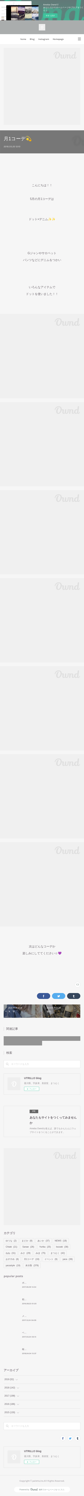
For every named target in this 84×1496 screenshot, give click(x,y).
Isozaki (62, 1247)
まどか (27, 1240)
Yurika (45, 1247)
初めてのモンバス (31, 1299)
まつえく (58, 1253)
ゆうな (11, 1240)
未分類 (32, 1265)
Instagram (43, 39)
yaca (67, 1259)
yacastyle (13, 1265)
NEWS (61, 1240)
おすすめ (12, 1259)
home (23, 39)
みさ (25, 1253)
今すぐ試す (50, 16)
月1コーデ (31, 1259)
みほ (40, 1253)
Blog (32, 39)
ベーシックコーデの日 (33, 1332)
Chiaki (11, 1247)
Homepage (58, 39)
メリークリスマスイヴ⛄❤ (35, 1316)
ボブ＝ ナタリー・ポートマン (36, 1283)
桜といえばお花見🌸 (32, 1349)
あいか (43, 1240)
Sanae (28, 1247)
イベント (51, 1259)
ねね (10, 1253)
